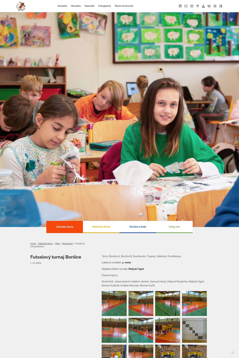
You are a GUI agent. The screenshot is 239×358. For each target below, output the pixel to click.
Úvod (33, 243)
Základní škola (45, 243)
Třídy (57, 243)
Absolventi (67, 243)
